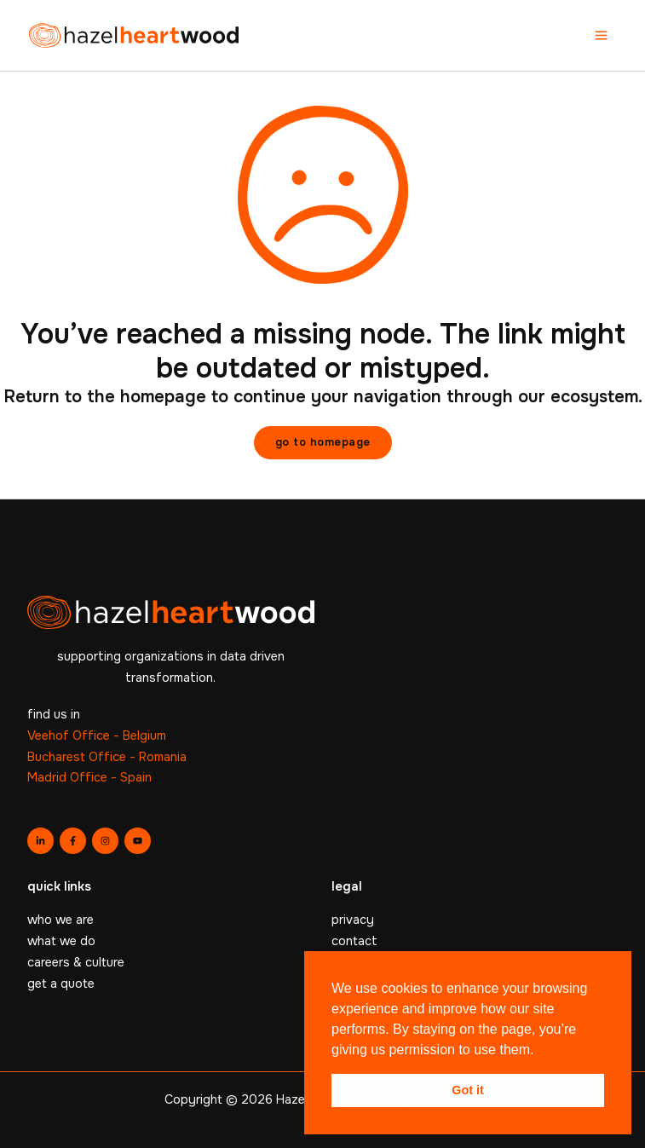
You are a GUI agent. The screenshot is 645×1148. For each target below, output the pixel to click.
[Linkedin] (40, 841)
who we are (60, 919)
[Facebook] (73, 841)
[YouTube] (137, 841)
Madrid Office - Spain (89, 777)
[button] (323, 442)
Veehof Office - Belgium (96, 735)
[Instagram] (105, 841)
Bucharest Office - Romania (107, 756)
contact (354, 941)
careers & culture (75, 962)
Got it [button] (468, 1090)
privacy (352, 919)
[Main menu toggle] (601, 35)
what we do (61, 941)
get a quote (61, 983)
